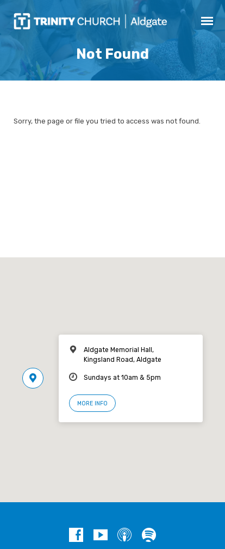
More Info (92, 403)
